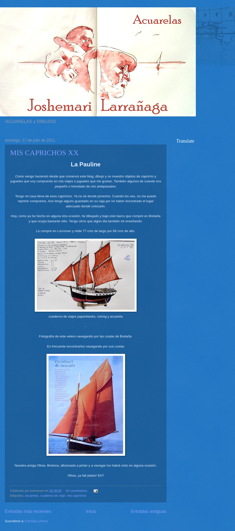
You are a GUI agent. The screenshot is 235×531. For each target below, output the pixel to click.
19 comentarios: (77, 491)
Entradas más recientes (28, 511)
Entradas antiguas (148, 511)
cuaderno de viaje (52, 495)
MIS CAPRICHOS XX (44, 152)
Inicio (91, 511)
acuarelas (32, 495)
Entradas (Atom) (36, 521)
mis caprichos (76, 495)
